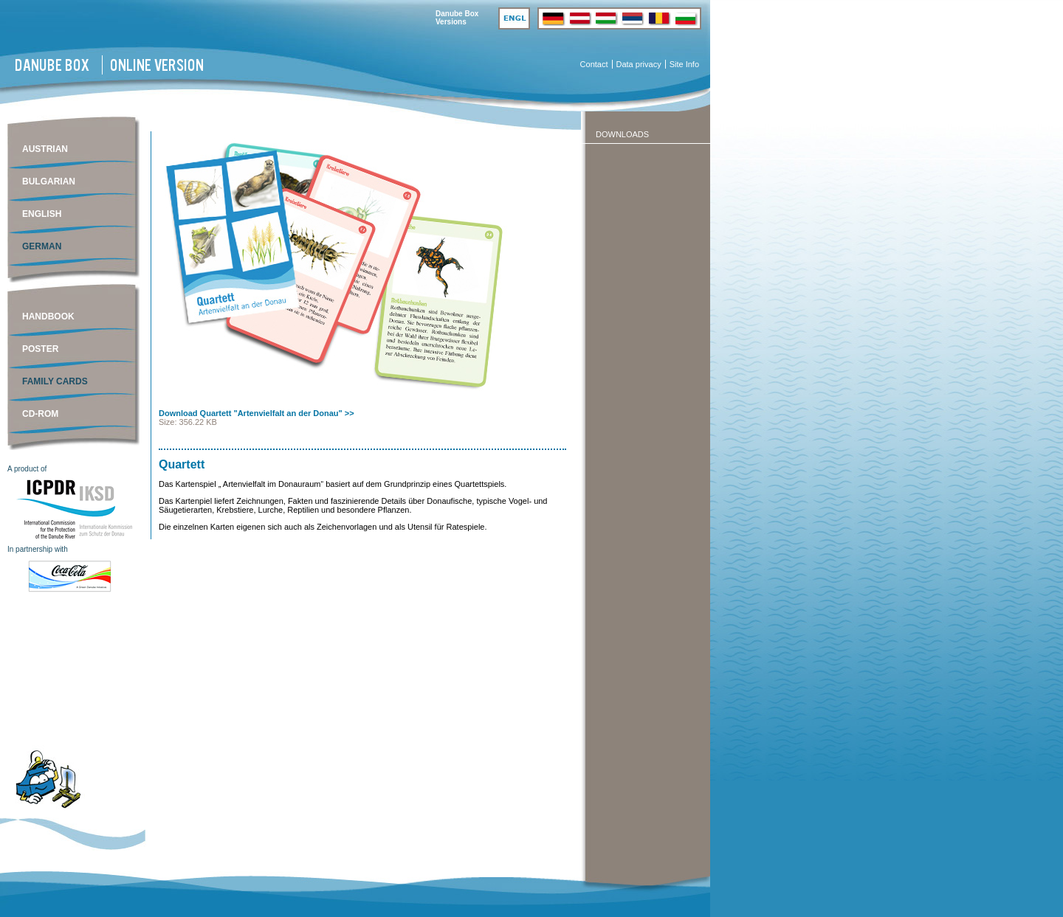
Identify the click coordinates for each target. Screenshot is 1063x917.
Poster (40, 349)
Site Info (684, 64)
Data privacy (638, 64)
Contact (594, 64)
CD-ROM (40, 414)
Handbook (48, 316)
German (41, 246)
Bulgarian (48, 181)
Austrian (45, 149)
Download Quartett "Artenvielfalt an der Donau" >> (256, 413)
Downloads (622, 134)
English (41, 214)
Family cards (55, 381)
